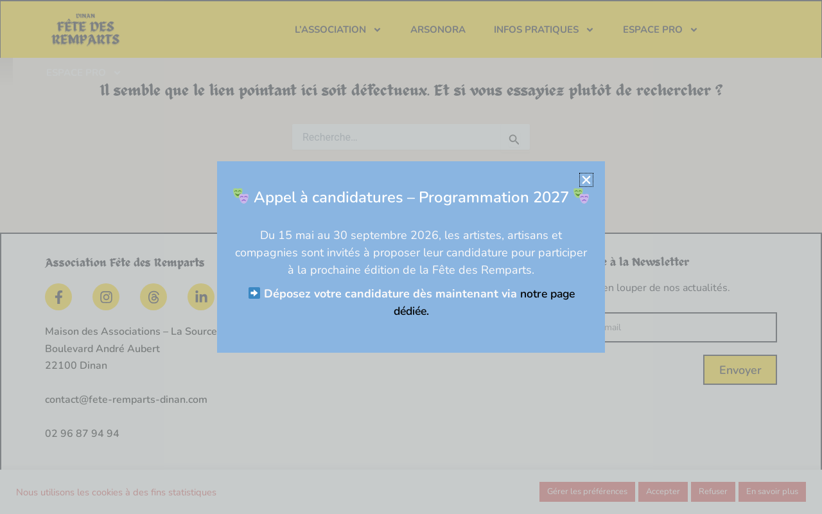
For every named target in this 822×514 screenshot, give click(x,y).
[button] (591, 180)
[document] (411, 257)
